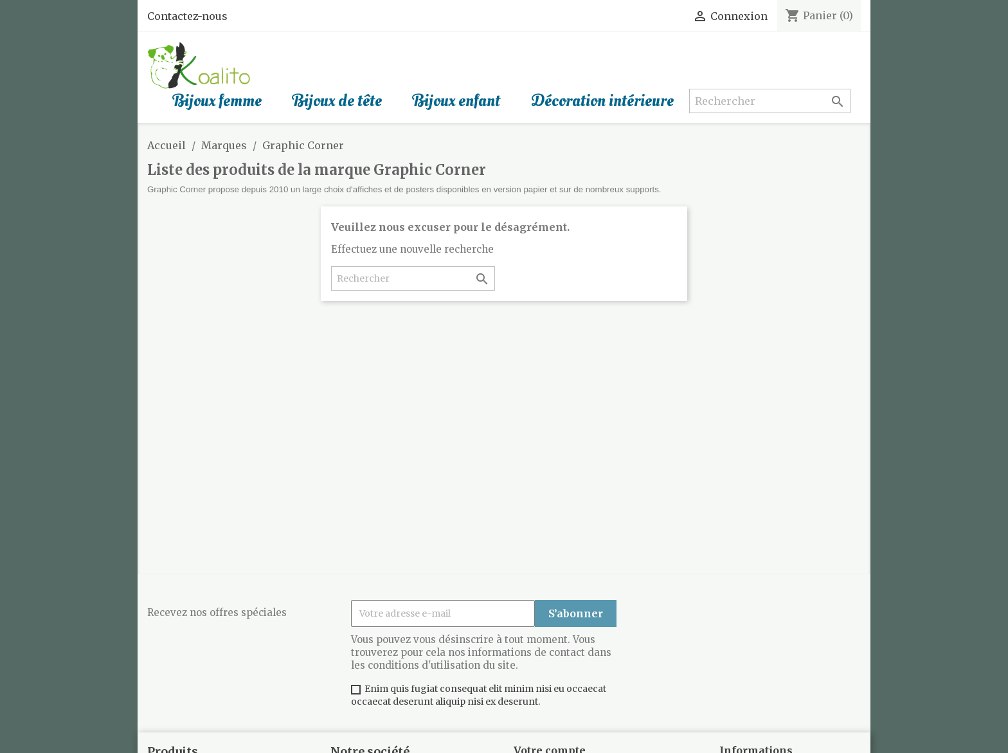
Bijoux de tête (337, 101)
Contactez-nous (187, 16)
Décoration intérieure (602, 101)
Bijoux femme (217, 101)
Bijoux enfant (456, 101)
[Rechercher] (769, 101)
